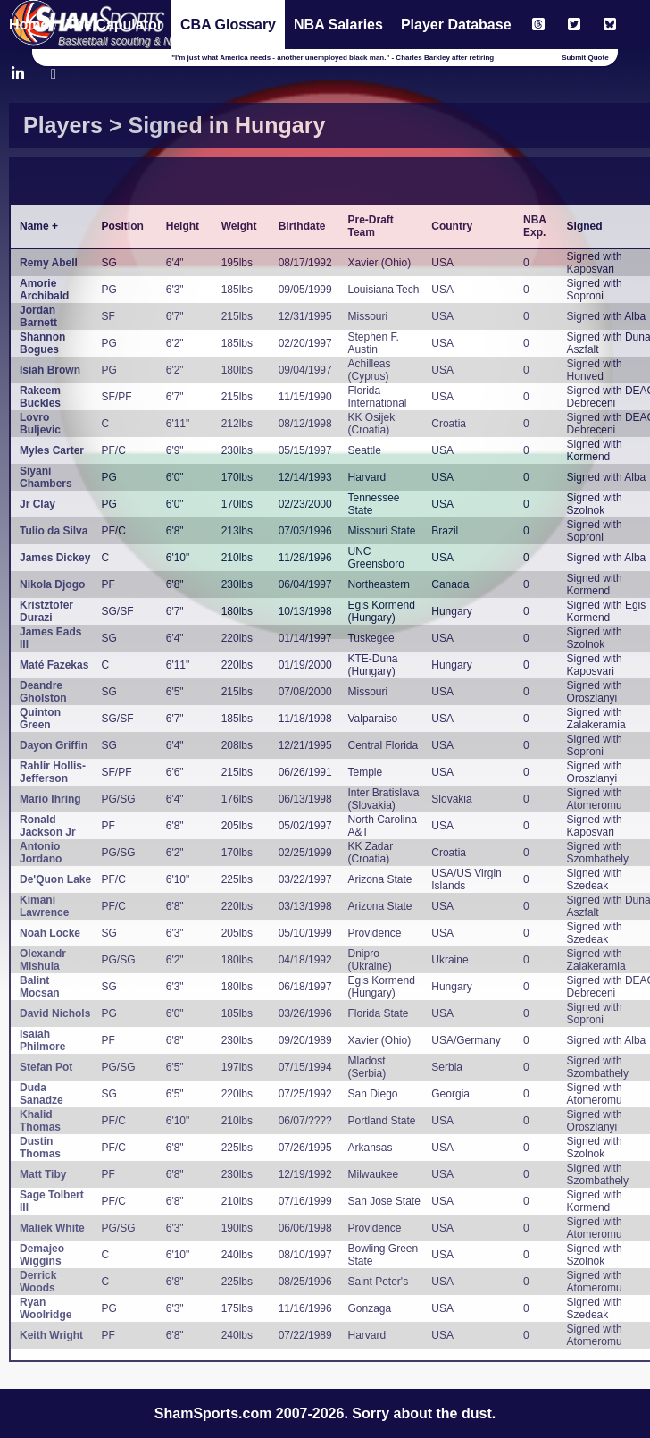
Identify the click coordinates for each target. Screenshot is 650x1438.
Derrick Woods (38, 1281)
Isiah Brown (50, 370)
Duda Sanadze (41, 1093)
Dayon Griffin (54, 745)
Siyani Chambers (46, 477)
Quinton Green (40, 718)
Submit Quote (585, 58)
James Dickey (55, 557)
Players (63, 125)
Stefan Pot (46, 1067)
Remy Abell (49, 262)
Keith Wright (51, 1335)
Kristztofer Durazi (46, 611)
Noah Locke (50, 933)
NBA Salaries (338, 24)
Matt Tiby (43, 1174)
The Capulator (114, 24)
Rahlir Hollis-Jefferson (53, 772)
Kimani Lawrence (44, 906)
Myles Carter (52, 450)
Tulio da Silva (54, 531)
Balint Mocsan (40, 986)
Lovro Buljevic (40, 423)
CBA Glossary (228, 24)
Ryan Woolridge (45, 1308)
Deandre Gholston (43, 691)
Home (28, 24)
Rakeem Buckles (40, 396)
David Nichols (55, 1013)
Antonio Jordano (41, 852)
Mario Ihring (50, 799)
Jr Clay (37, 504)
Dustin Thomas (40, 1147)
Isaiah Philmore (42, 1040)
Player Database (456, 24)
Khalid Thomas (40, 1120)
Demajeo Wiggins (42, 1254)
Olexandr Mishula (43, 959)
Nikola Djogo (52, 584)
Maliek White (52, 1228)
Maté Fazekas (54, 665)
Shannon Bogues (42, 343)
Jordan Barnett (38, 316)
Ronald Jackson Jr (48, 825)
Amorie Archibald (44, 289)
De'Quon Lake (55, 879)
